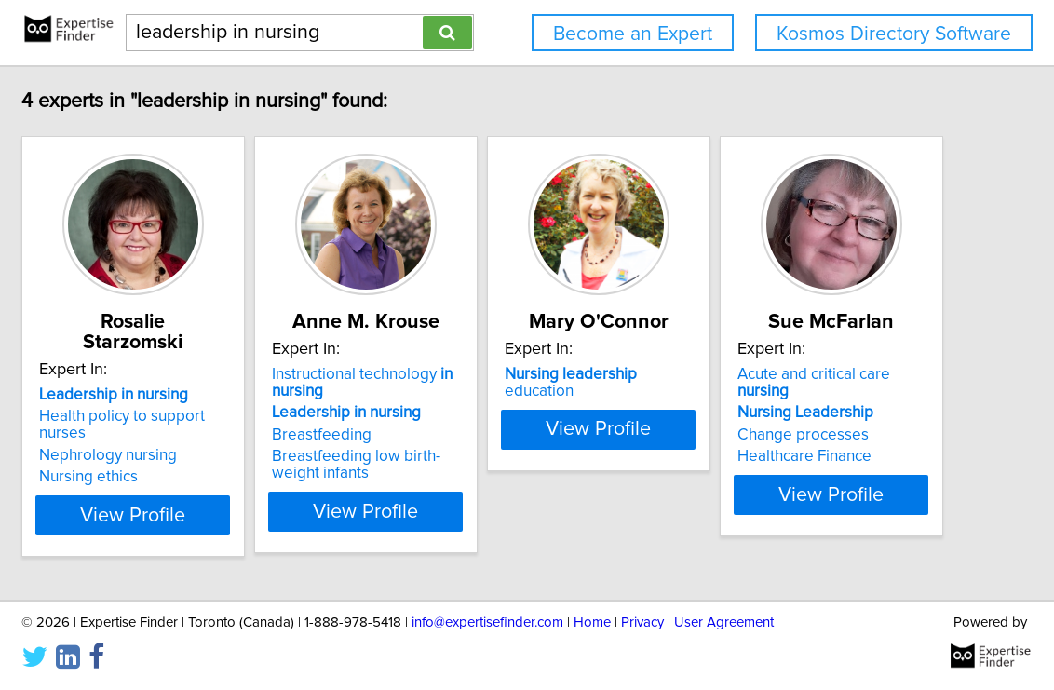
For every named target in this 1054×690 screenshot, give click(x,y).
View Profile (243, 511)
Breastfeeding (455, 434)
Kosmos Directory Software (894, 34)
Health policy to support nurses (234, 395)
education (786, 374)
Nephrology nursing (195, 418)
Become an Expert (632, 34)
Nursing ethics (175, 439)
